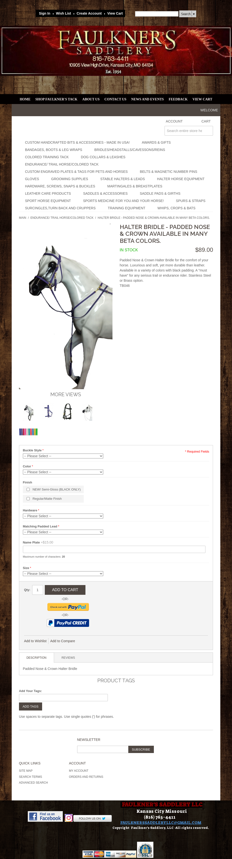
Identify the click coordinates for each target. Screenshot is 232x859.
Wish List (63, 13)
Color (27, 466)
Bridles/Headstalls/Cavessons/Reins (129, 150)
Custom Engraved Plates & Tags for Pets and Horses (76, 172)
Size (26, 568)
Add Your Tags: (30, 691)
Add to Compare (62, 641)
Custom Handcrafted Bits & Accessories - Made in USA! (77, 142)
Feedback (178, 99)
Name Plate (31, 542)
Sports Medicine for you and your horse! (123, 201)
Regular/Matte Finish (47, 498)
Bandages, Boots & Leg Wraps (53, 150)
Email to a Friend (85, 641)
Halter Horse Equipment (180, 179)
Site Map (26, 770)
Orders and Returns (86, 777)
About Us (91, 99)
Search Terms (30, 777)
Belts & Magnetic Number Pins (168, 172)
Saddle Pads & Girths (160, 193)
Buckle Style (32, 450)
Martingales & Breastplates (134, 186)
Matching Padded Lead (40, 526)
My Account (78, 770)
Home (25, 99)
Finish (27, 482)
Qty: (27, 590)
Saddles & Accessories (105, 193)
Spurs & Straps (190, 201)
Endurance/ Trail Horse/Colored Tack (62, 164)
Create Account (89, 13)
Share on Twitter (105, 641)
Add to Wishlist (35, 641)
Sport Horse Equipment (48, 201)
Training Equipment (126, 208)
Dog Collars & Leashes (103, 157)
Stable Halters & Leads (122, 179)
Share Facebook (95, 641)
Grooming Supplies (69, 179)
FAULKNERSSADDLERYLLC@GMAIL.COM (160, 822)
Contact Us (115, 99)
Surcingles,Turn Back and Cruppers (60, 208)
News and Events (147, 99)
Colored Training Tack (47, 157)
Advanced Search (33, 782)
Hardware (30, 510)
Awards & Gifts (156, 142)
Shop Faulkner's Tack (56, 99)
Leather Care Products (48, 193)
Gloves (32, 179)
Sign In (44, 13)
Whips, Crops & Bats (176, 208)
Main (22, 217)
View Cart (115, 13)
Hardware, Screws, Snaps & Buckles (60, 186)
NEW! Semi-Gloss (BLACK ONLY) (57, 489)
